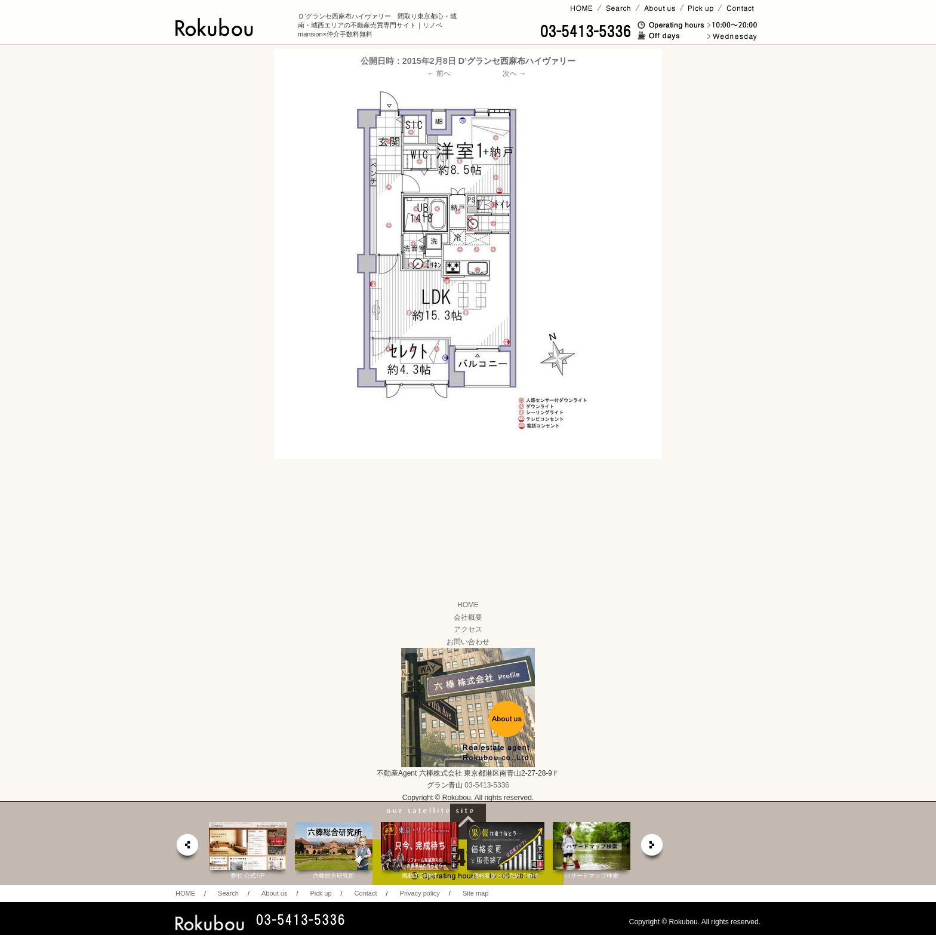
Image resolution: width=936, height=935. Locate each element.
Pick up (320, 893)
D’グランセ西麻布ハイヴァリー (516, 61)
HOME (468, 605)
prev (187, 848)
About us (274, 893)
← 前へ (439, 73)
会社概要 (468, 617)
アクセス (468, 629)
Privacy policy (420, 893)
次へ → (514, 73)
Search (228, 893)
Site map (475, 893)
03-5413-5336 (486, 785)
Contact (366, 893)
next (652, 848)
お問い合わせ (468, 642)
